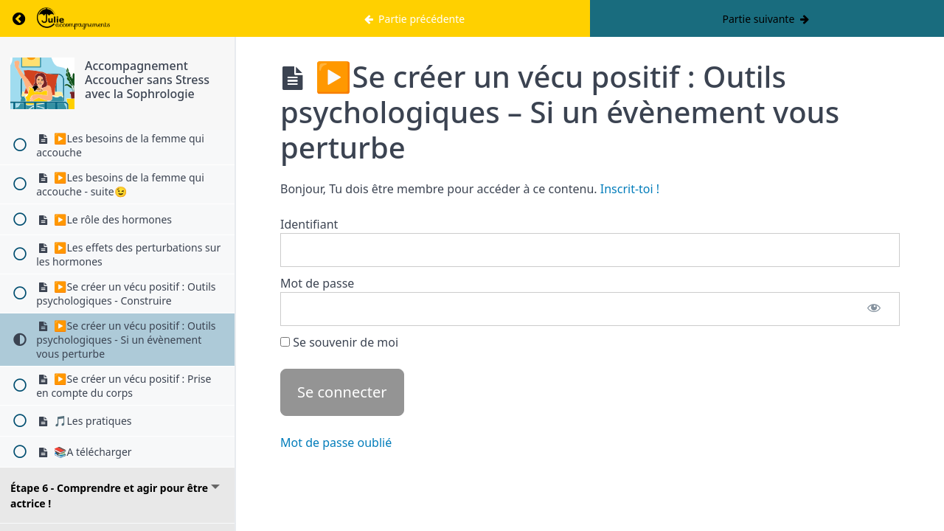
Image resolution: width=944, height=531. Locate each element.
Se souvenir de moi (339, 342)
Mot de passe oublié (336, 442)
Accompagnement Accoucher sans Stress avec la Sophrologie (147, 80)
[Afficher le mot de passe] (874, 309)
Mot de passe (317, 283)
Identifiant (309, 224)
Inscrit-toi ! (629, 189)
